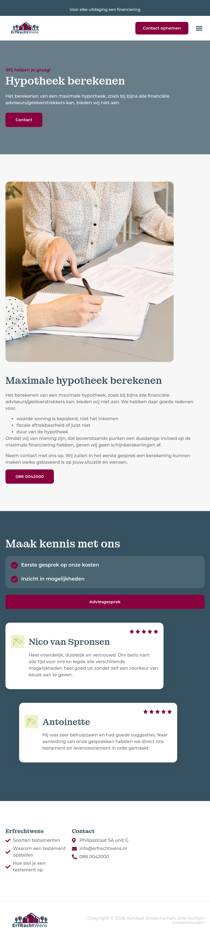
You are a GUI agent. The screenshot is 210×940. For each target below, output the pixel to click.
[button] (199, 28)
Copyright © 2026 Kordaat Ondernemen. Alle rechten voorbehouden (146, 920)
